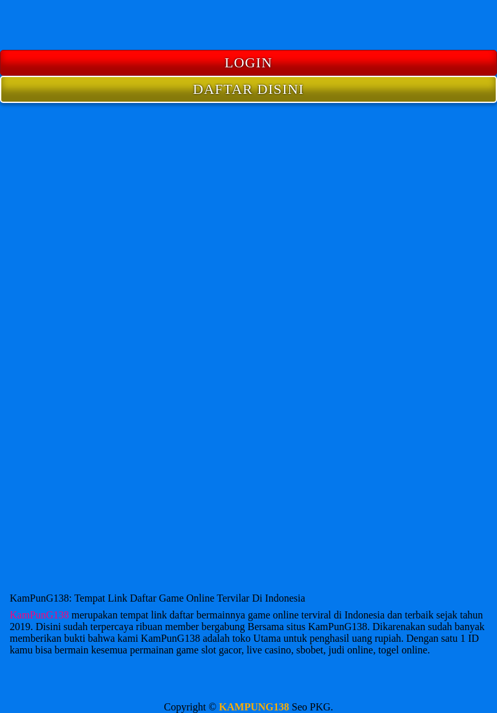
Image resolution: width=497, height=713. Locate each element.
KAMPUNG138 (254, 706)
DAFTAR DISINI (248, 89)
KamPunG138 (39, 614)
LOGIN (248, 62)
